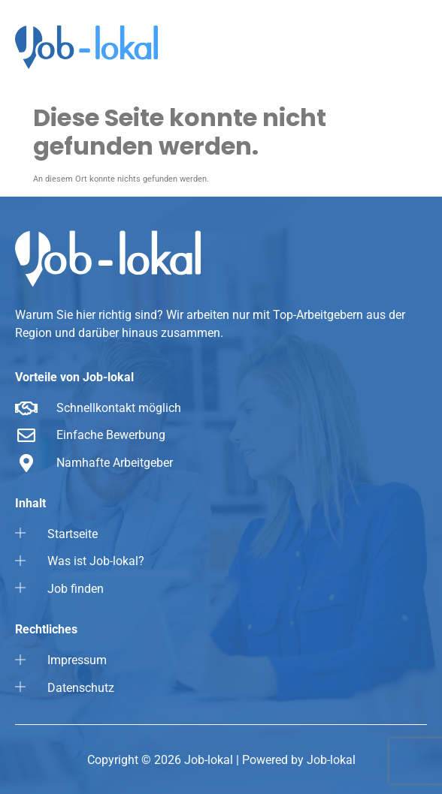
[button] (386, 49)
